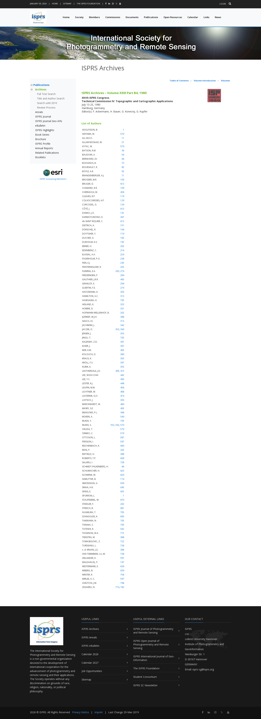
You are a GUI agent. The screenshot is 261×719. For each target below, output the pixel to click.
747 (122, 562)
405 (122, 350)
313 (122, 296)
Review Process (46, 107)
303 (122, 291)
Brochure (40, 139)
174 (122, 233)
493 (122, 279)
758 (122, 574)
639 (122, 483)
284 (122, 275)
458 (122, 192)
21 (123, 142)
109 (122, 187)
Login (222, 3)
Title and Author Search (51, 98)
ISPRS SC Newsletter (145, 685)
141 (122, 212)
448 (122, 383)
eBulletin (40, 125)
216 (122, 250)
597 (122, 441)
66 (123, 158)
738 (122, 553)
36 (123, 150)
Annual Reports (44, 148)
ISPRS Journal (43, 116)
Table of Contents (179, 80)
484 (122, 404)
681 (122, 508)
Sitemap (67, 3)
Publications (151, 17)
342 (122, 325)
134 (122, 204)
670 (122, 499)
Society (79, 17)
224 (122, 254)
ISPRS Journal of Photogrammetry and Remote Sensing (153, 630)
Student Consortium (145, 677)
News (218, 17)
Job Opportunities (92, 671)
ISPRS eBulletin (90, 645)
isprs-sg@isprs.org (203, 669)
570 (122, 133)
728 (122, 462)
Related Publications (47, 152)
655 (122, 491)
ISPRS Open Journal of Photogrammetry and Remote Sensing (151, 644)
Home (55, 3)
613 (122, 183)
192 (122, 242)
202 (122, 246)
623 (122, 470)
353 (117, 329)
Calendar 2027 (90, 662)
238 (122, 258)
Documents (132, 17)
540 (122, 416)
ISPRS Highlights (44, 130)
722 (122, 541)
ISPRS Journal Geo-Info (48, 121)
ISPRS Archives (90, 629)
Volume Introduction (205, 80)
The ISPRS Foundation (88, 3)
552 (112, 424)
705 (122, 300)
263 (117, 271)
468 (122, 391)
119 (122, 196)
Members (94, 17)
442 (122, 375)
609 (122, 458)
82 (123, 167)
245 (122, 262)
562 (117, 424)
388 (122, 316)
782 (122, 587)
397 (122, 362)
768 (122, 582)
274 (122, 271)
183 (122, 237)
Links (206, 17)
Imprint (98, 712)
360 (122, 329)
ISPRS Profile (42, 143)
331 (122, 308)
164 (122, 229)
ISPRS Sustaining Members (53, 179)
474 (122, 395)
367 (122, 217)
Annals (39, 112)
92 (123, 171)
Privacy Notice (80, 712)
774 (117, 587)
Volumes (225, 80)
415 (122, 370)
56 (123, 154)
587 (122, 437)
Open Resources (172, 17)
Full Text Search (46, 94)
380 (122, 354)
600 (122, 445)
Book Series (42, 134)
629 (122, 474)
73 (123, 163)
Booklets (40, 157)
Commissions (112, 17)
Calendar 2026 (90, 654)
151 (122, 225)
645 (122, 487)
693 (122, 516)
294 (122, 283)
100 (122, 179)
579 (122, 146)
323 (122, 304)
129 (122, 200)
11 (123, 138)
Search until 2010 (47, 103)
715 (122, 533)
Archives (40, 89)
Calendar (192, 17)
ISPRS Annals (89, 637)
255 (122, 266)
